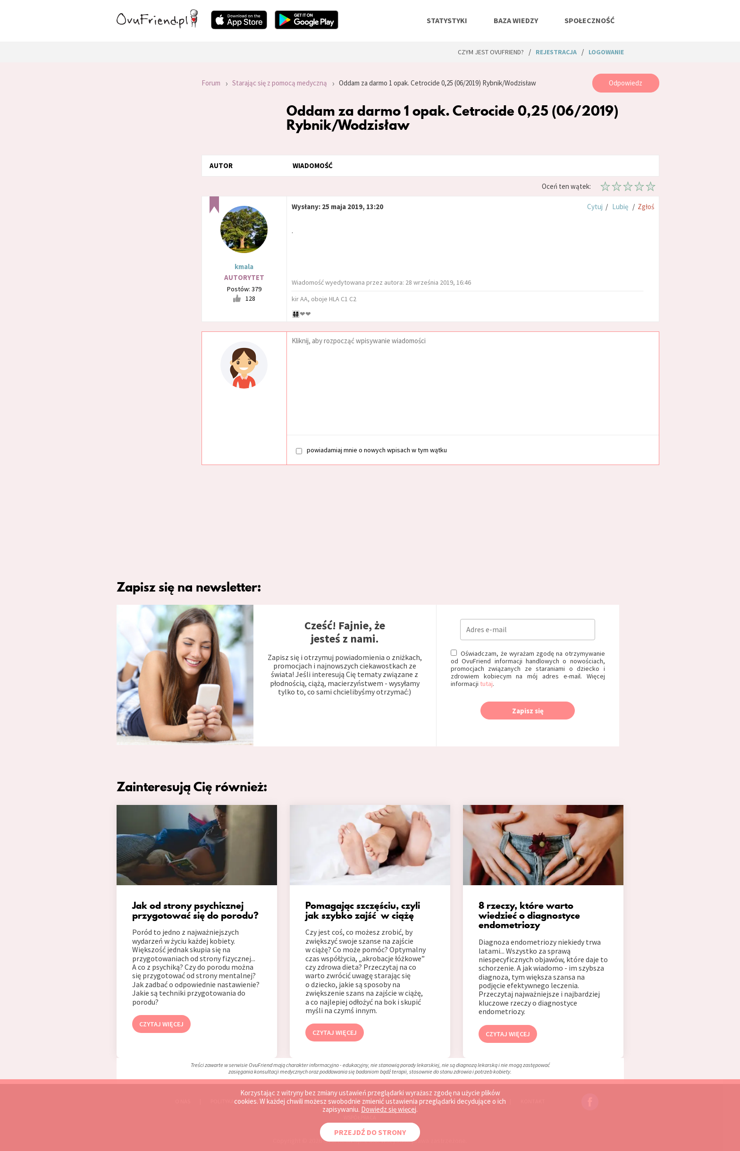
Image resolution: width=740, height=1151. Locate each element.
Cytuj (595, 206)
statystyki (447, 20)
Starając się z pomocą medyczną (279, 82)
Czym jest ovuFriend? (491, 52)
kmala (244, 266)
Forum (211, 82)
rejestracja (556, 52)
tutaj (486, 683)
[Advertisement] (152, 200)
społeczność (589, 20)
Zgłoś (646, 206)
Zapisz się (528, 710)
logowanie (606, 52)
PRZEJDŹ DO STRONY (370, 1132)
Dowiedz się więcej (388, 1109)
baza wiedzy (516, 20)
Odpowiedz (625, 82)
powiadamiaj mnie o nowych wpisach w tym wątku (371, 450)
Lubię (620, 206)
